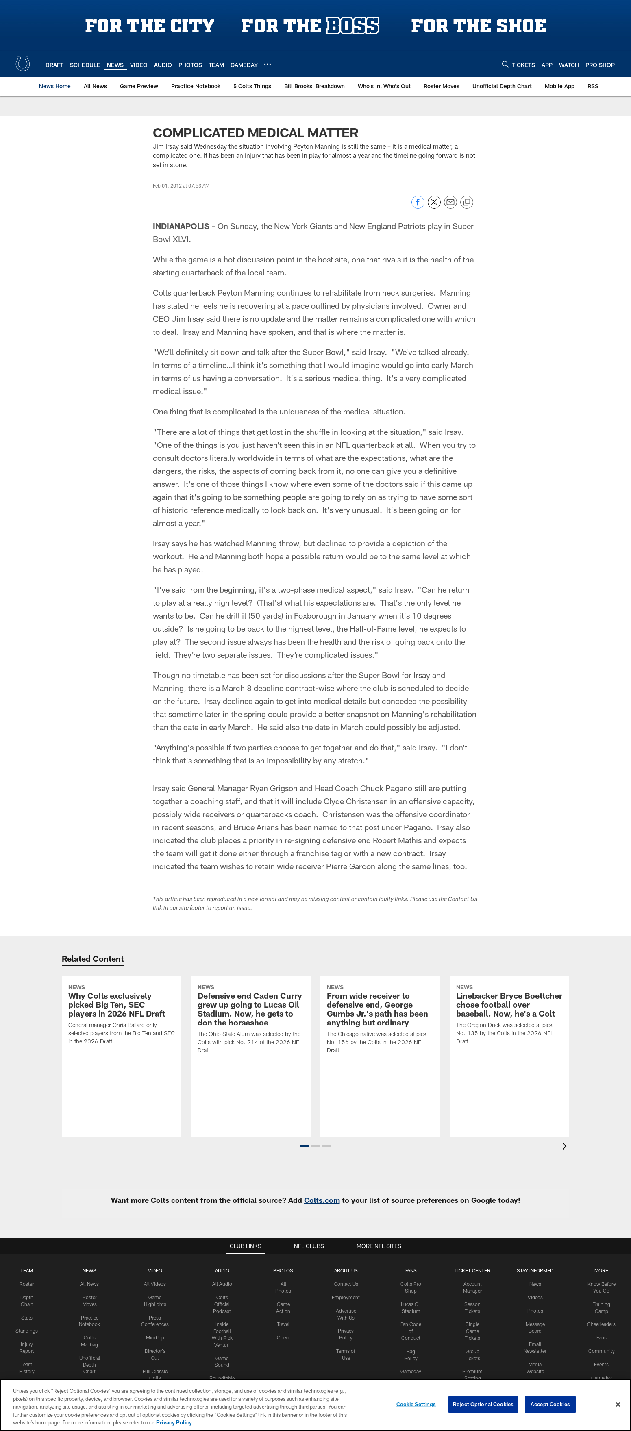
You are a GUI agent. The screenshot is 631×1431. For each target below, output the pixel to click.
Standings (26, 1330)
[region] (315, 1405)
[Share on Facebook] (417, 206)
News (89, 1270)
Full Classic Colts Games (155, 1378)
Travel (283, 1324)
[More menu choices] (267, 64)
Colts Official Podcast (222, 1304)
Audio (222, 1270)
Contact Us (346, 1284)
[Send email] (450, 206)
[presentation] (566, 1147)
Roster (27, 1284)
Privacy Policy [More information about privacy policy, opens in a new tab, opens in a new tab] (174, 1422)
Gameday (410, 1371)
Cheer (283, 1337)
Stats (27, 1317)
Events (601, 1364)
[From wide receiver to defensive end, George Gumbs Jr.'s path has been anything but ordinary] (380, 1020)
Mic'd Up (155, 1337)
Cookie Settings (416, 1404)
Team (26, 1270)
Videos (535, 1297)
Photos (283, 1270)
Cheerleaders (601, 1324)
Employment (346, 1297)
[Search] (505, 64)
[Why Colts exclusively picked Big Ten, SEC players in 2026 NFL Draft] (121, 1015)
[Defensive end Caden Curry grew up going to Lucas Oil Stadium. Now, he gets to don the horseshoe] (251, 1020)
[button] (304, 1146)
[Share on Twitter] (434, 206)
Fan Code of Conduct (410, 1331)
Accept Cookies (550, 1404)
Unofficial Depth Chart (89, 1364)
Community (601, 1351)
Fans (601, 1337)
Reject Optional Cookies (483, 1404)
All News (89, 1284)
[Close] (618, 1405)
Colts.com (322, 1199)
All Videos (155, 1284)
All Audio (222, 1284)
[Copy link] (466, 202)
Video (155, 1270)
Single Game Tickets (472, 1331)
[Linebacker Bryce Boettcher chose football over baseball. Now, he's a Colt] (509, 1015)
